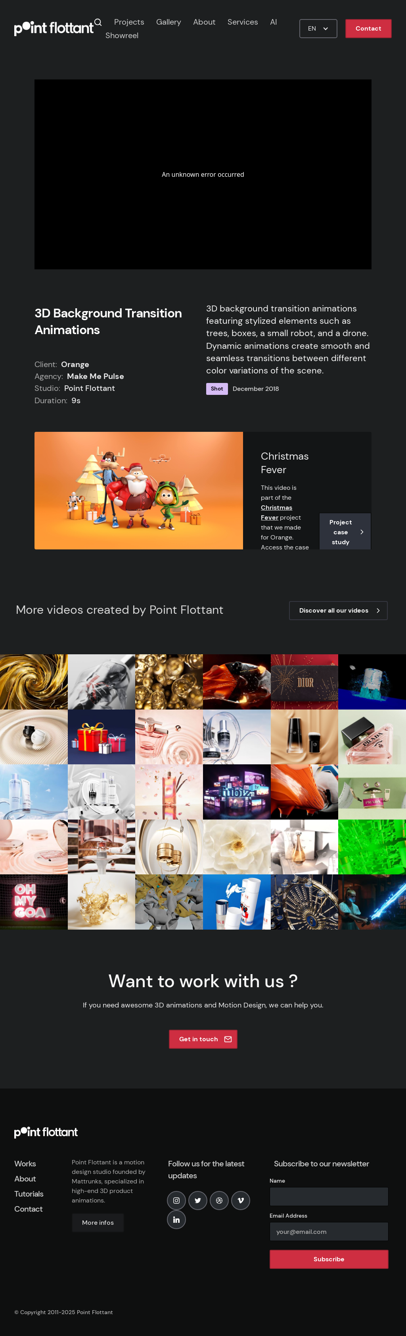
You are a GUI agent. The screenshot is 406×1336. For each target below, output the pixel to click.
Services (243, 22)
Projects (129, 22)
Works (25, 1163)
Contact (368, 28)
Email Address (288, 1215)
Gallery (168, 22)
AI (273, 22)
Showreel (121, 35)
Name (277, 1180)
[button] (318, 28)
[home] (54, 28)
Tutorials (28, 1194)
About (204, 22)
